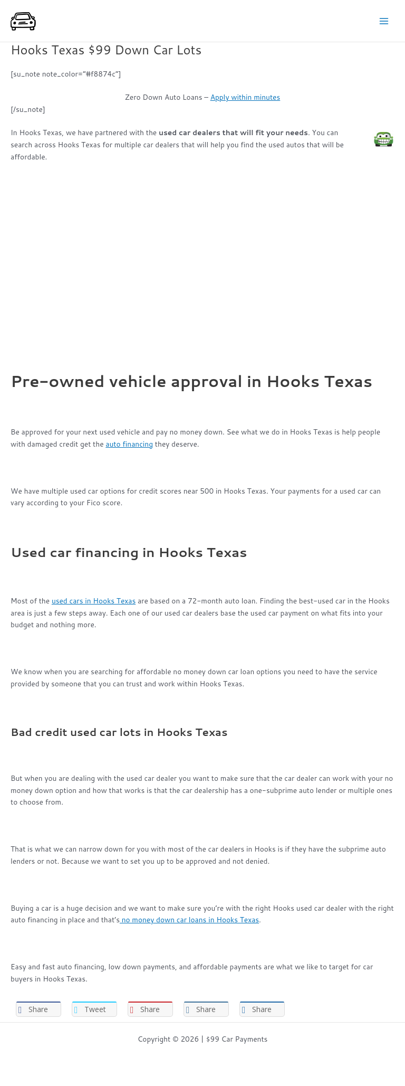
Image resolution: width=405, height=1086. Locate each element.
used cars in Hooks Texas (94, 601)
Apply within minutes (245, 97)
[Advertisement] (202, 248)
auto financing (129, 444)
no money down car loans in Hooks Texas (189, 919)
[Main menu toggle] (384, 21)
